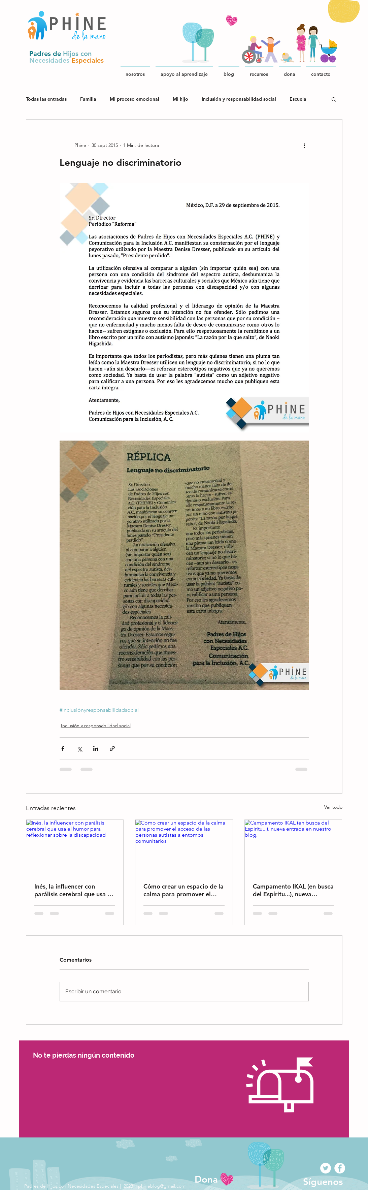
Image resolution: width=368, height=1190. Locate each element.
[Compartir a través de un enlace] (112, 748)
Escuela (298, 99)
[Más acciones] (305, 145)
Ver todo (333, 807)
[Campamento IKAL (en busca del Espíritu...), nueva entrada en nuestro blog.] (293, 847)
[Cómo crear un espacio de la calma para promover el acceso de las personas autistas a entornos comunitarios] (184, 847)
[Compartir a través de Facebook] (63, 748)
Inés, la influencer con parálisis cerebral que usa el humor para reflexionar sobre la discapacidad (73, 890)
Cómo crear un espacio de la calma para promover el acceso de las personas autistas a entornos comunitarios (183, 890)
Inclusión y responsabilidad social (239, 99)
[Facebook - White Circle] (339, 1168)
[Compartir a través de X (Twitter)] (79, 748)
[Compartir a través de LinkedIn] (96, 748)
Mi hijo (180, 99)
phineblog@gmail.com (162, 1186)
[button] (259, 71)
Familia (88, 99)
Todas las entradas (46, 99)
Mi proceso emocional (134, 99)
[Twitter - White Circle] (325, 1168)
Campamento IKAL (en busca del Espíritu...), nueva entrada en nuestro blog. (293, 890)
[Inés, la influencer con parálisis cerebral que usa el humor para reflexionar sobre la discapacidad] (75, 847)
